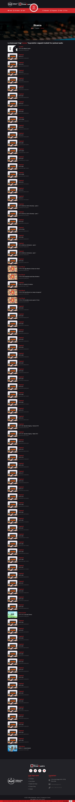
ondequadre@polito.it (55, 784)
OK (70, 801)
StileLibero (22, 746)
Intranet (30, 789)
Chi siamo (31, 778)
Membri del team (32, 783)
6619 (60, 787)
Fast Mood (22, 267)
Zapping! (21, 54)
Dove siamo (31, 781)
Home (32, 28)
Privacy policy (32, 786)
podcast (37, 28)
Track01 (21, 47)
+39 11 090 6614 (55, 787)
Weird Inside (22, 613)
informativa (65, 801)
